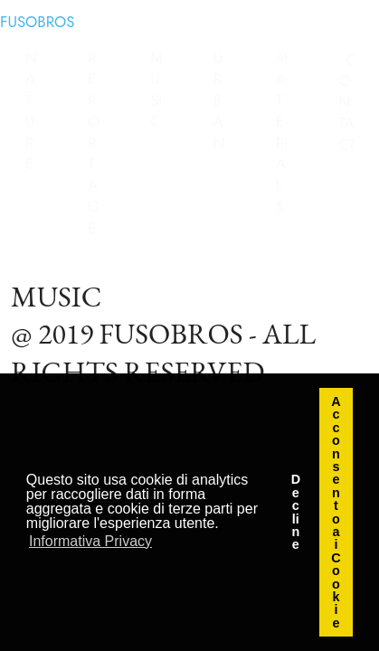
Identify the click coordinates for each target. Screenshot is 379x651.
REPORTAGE (93, 143)
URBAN (219, 100)
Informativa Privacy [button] (90, 541)
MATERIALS (282, 132)
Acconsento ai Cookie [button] (335, 512)
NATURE (31, 111)
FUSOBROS (37, 22)
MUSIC (156, 90)
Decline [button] (295, 512)
